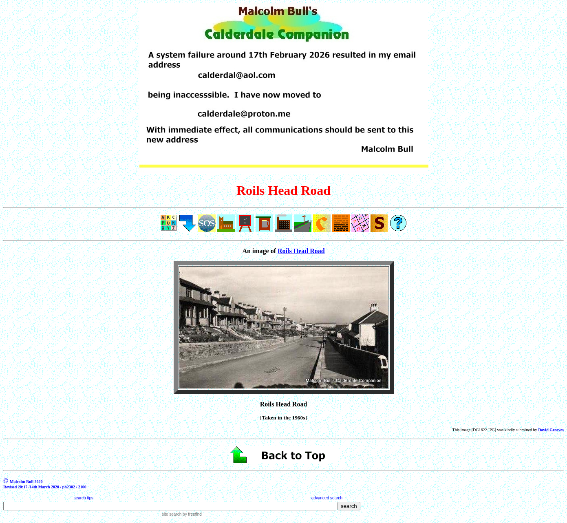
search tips (83, 498)
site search (171, 514)
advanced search (326, 498)
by (191, 514)
